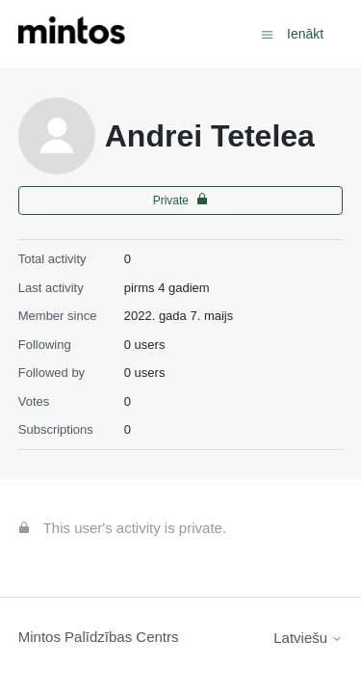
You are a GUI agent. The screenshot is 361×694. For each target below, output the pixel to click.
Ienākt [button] (305, 33)
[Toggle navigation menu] (267, 33)
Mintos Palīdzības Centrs (98, 636)
